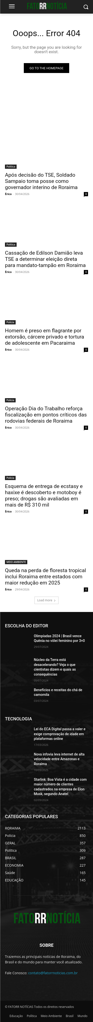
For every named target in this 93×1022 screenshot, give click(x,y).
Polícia (10, 322)
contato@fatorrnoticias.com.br (53, 973)
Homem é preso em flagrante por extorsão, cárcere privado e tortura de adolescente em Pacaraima (44, 337)
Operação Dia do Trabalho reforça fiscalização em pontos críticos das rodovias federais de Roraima (46, 415)
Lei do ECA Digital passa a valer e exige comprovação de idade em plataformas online (60, 734)
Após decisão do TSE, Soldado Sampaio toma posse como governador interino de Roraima (41, 181)
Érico (8, 194)
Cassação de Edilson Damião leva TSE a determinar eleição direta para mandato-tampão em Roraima (45, 259)
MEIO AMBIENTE (16, 562)
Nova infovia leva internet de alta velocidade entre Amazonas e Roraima (59, 759)
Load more (46, 600)
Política (10, 166)
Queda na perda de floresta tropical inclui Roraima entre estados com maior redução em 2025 (45, 576)
